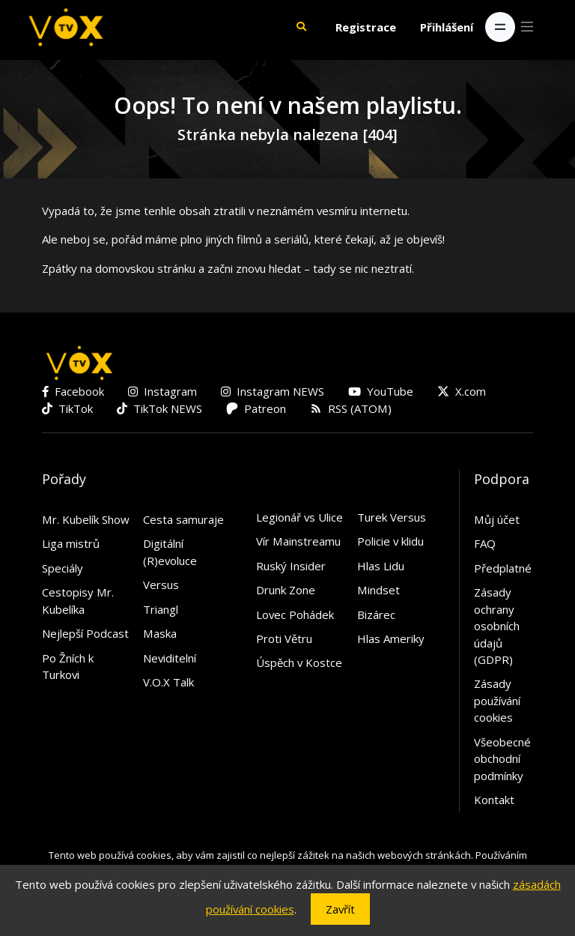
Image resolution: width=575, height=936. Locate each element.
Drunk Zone (285, 589)
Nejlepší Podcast (85, 633)
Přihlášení (446, 26)
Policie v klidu (390, 541)
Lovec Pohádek (295, 614)
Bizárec (376, 614)
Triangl (160, 609)
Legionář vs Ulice (299, 517)
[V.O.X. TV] (66, 27)
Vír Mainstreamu (298, 541)
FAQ (485, 543)
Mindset (378, 589)
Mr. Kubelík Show (86, 519)
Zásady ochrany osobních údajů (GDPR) (497, 626)
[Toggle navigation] (500, 27)
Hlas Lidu (380, 565)
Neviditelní (169, 657)
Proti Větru (284, 638)
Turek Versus (391, 517)
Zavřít (340, 909)
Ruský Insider (291, 565)
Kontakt (494, 799)
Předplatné (503, 568)
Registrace (365, 26)
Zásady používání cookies (497, 700)
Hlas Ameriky (391, 638)
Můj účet (497, 519)
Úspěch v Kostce (299, 662)
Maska (160, 633)
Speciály (62, 568)
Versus (161, 584)
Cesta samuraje (183, 519)
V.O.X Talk (168, 681)
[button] (301, 27)
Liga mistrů (71, 543)
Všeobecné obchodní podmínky (502, 758)
